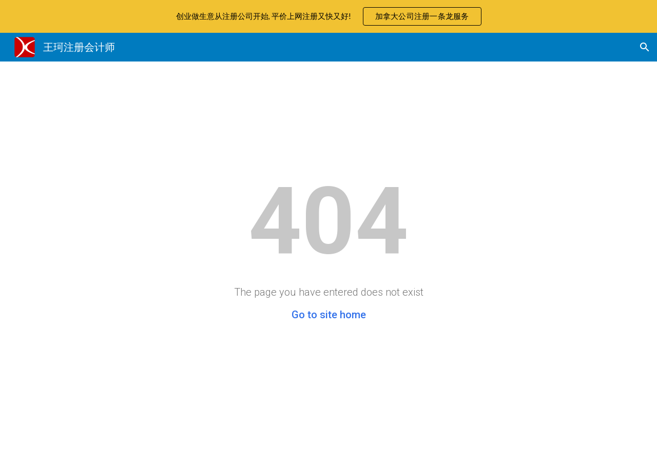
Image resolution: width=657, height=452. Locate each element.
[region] (328, 16)
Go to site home (329, 315)
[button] (644, 47)
